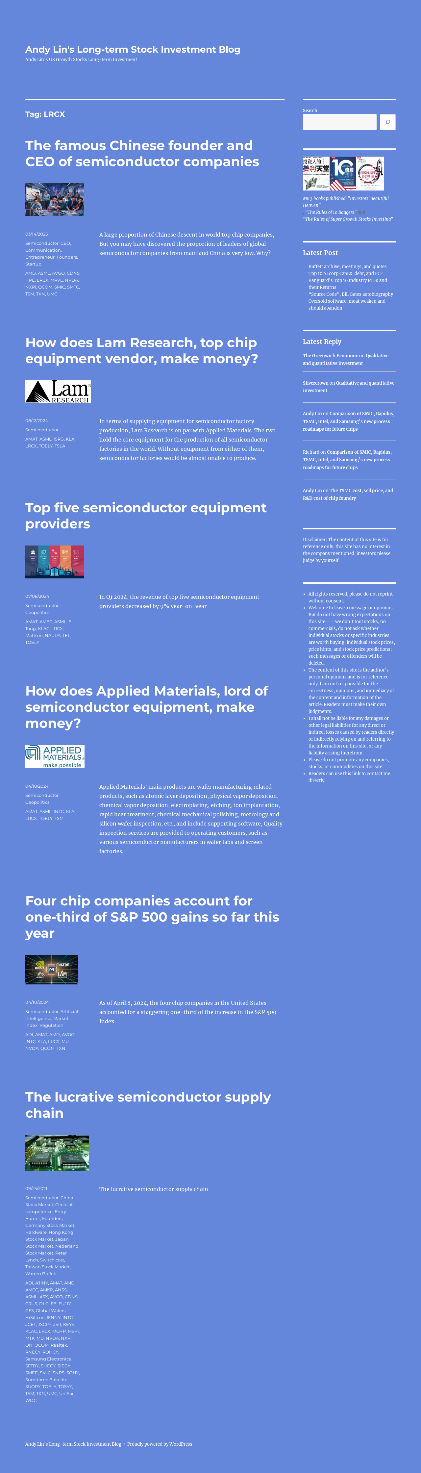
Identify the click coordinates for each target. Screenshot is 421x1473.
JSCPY (44, 1324)
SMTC (73, 287)
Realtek (59, 1345)
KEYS (68, 1324)
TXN (40, 293)
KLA (70, 439)
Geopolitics (37, 612)
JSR (57, 1324)
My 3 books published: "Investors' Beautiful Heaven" (346, 202)
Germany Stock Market (49, 1225)
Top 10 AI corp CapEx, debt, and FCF (346, 273)
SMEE (31, 1372)
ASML (44, 273)
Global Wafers (50, 1310)
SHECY (48, 1365)
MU (65, 1041)
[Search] (388, 122)
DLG (44, 1303)
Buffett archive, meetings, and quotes (348, 266)
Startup (33, 264)
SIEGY (64, 1365)
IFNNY (54, 1317)
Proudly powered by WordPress (159, 1444)
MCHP (59, 1331)
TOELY (46, 445)
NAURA (53, 635)
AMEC (45, 621)
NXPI (30, 287)
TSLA (60, 445)
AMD (30, 273)
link (356, 773)
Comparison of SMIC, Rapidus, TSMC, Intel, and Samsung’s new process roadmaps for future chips (348, 421)
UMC (52, 293)
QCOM (45, 287)
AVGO (58, 273)
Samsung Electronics (48, 1358)
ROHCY (50, 1352)
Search (310, 111)
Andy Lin (312, 414)
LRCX (42, 280)
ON (29, 1345)
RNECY (32, 1352)
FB (54, 1303)
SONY (72, 1372)
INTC (59, 811)
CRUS (31, 1303)
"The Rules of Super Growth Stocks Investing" (348, 219)
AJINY (41, 1282)
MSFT (73, 1331)
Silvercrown (316, 383)
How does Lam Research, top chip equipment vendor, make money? (142, 350)
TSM (29, 293)
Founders (67, 257)
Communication (43, 250)
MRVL (56, 280)
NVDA (71, 280)
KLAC (43, 628)
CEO (65, 243)
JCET (30, 1324)
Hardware (36, 1232)
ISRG (59, 439)
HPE (30, 280)
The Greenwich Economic (330, 356)
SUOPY (32, 1386)
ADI (29, 1034)
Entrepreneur (40, 257)
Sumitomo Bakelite (46, 1379)
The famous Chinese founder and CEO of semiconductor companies (142, 153)
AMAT (31, 439)
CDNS (73, 273)
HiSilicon (35, 1317)
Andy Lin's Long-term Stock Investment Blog (133, 49)
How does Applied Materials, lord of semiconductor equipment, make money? (146, 707)
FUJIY (65, 1303)
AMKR (46, 1289)
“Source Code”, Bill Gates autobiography (351, 294)
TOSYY (65, 1386)
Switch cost (52, 1259)
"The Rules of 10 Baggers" (331, 212)
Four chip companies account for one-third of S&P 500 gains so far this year (152, 917)
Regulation (51, 1025)
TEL (66, 635)
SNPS (58, 1372)
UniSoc (66, 1393)
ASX (43, 1296)
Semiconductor (42, 243)
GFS (29, 1310)
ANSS (61, 1289)
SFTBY (32, 1365)
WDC (31, 1400)
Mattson (34, 635)
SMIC (59, 287)
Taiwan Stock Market (47, 1266)
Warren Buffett (41, 1273)
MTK (30, 1338)
